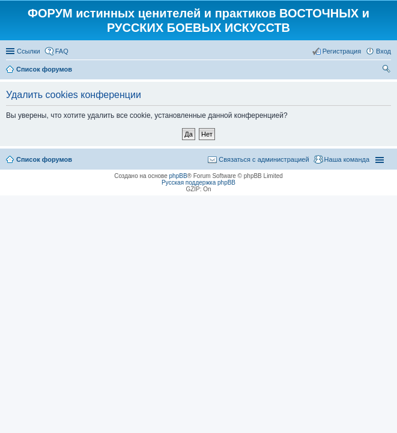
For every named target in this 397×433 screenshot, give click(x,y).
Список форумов (44, 159)
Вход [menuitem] (383, 51)
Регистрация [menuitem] (342, 51)
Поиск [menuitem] (387, 70)
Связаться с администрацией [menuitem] (264, 159)
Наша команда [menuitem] (346, 159)
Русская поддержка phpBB (198, 182)
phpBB (178, 176)
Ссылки (28, 51)
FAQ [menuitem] (61, 51)
